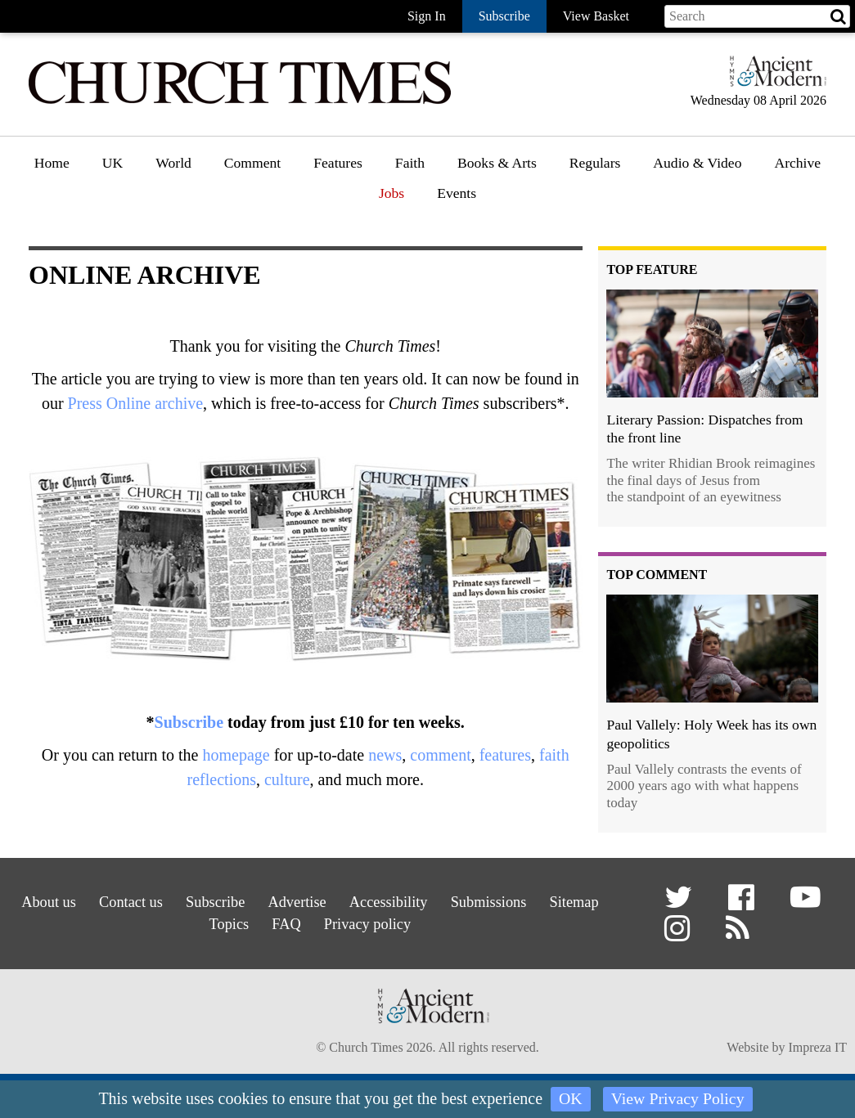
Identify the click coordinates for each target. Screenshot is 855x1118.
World (173, 163)
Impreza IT (817, 1050)
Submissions (543, 900)
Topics (258, 920)
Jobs (391, 193)
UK (112, 163)
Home (52, 163)
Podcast (676, 205)
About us (60, 900)
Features (337, 163)
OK (570, 1099)
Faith (410, 163)
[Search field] (757, 16)
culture (287, 779)
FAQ (323, 920)
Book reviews (498, 209)
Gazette (592, 209)
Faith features (435, 209)
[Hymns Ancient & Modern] (773, 78)
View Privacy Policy (677, 1099)
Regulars (595, 163)
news (385, 755)
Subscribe (189, 722)
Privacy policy (411, 920)
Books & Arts (497, 163)
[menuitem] (52, 169)
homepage (235, 755)
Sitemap (183, 920)
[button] (681, 904)
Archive (797, 163)
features (505, 755)
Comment (252, 163)
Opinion (248, 209)
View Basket (596, 16)
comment (440, 755)
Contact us (151, 900)
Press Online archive (136, 403)
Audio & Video (697, 163)
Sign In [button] (426, 16)
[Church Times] (240, 102)
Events (456, 193)
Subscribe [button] (504, 16)
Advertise (334, 900)
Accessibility (434, 900)
